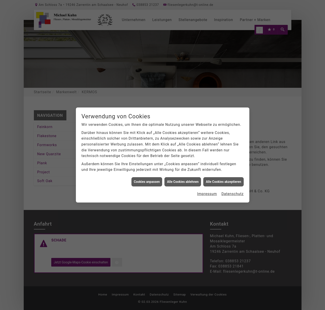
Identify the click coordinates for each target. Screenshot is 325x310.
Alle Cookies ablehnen (183, 180)
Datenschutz (233, 193)
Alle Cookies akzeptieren (223, 180)
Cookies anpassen (147, 180)
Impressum (207, 193)
